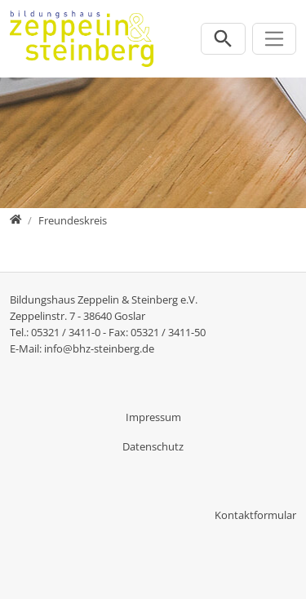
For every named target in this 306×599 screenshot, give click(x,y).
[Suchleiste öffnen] (223, 39)
